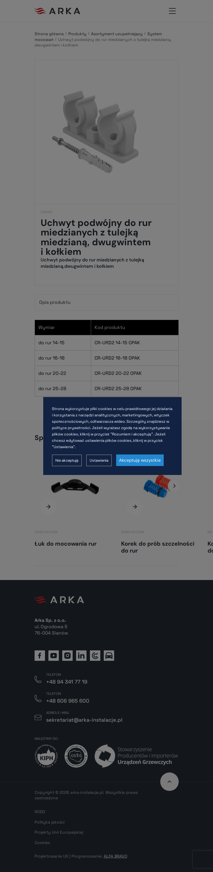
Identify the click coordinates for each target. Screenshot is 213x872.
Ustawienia (99, 460)
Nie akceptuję (66, 460)
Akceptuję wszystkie (140, 460)
